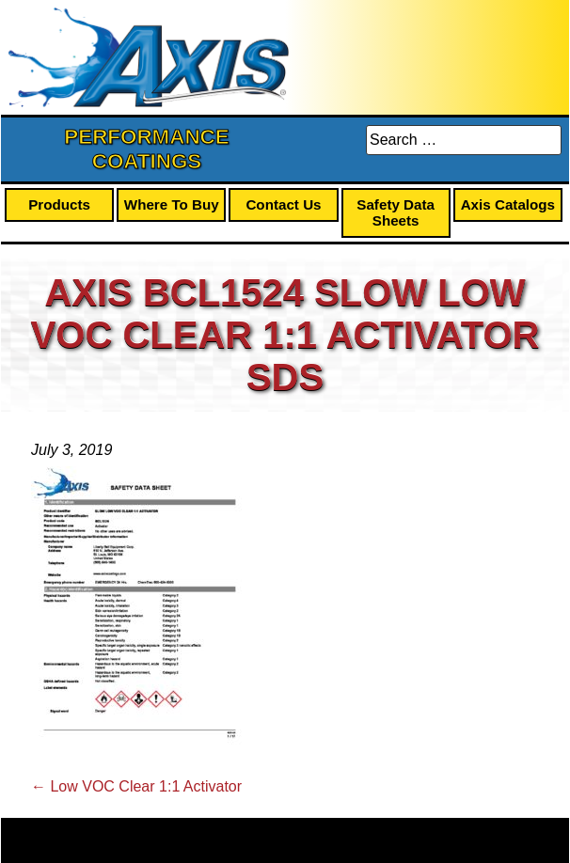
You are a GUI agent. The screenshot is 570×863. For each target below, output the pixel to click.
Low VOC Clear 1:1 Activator (136, 786)
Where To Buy (171, 204)
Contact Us (283, 204)
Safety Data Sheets (395, 212)
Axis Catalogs (508, 204)
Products (59, 204)
